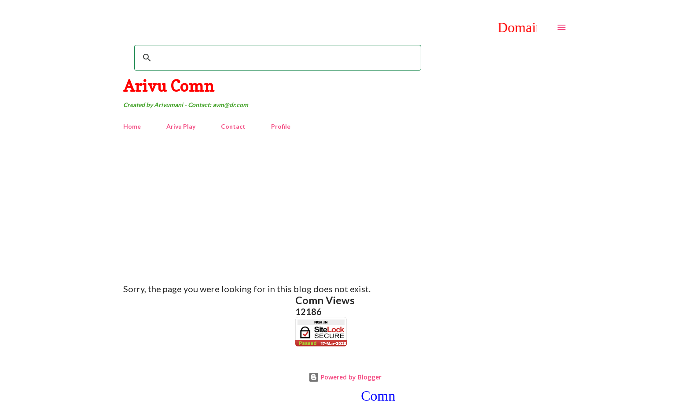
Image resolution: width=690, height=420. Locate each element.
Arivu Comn (168, 85)
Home (132, 126)
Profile (280, 126)
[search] (276, 57)
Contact (233, 126)
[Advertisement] (345, 203)
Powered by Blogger (345, 377)
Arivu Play (180, 126)
